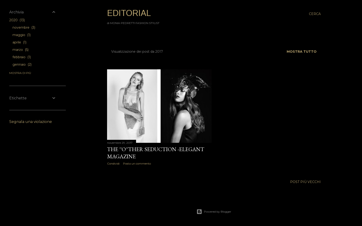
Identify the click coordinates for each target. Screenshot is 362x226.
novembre (24, 27)
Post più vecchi (305, 182)
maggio (22, 35)
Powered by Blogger (214, 211)
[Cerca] (315, 13)
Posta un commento (137, 163)
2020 (17, 20)
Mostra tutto (302, 51)
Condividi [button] (113, 163)
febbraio (22, 57)
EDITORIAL (129, 13)
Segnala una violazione (30, 121)
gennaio (22, 64)
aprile (19, 42)
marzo (21, 50)
